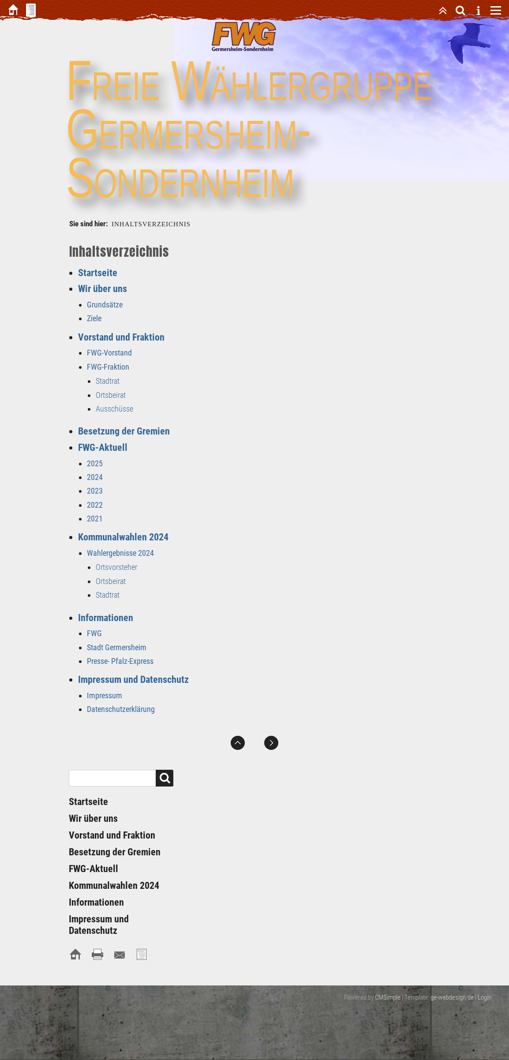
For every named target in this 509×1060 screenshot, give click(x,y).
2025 (95, 463)
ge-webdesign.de (452, 997)
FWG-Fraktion (108, 366)
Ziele (94, 318)
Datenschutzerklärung (121, 709)
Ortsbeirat (111, 395)
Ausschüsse (114, 408)
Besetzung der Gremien (124, 431)
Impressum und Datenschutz (133, 679)
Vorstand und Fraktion (121, 337)
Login (484, 997)
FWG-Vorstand (109, 352)
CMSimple (387, 997)
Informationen (105, 617)
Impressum (104, 695)
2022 (95, 504)
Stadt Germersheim (116, 647)
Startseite (97, 272)
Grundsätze (105, 304)
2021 (95, 518)
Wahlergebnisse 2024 (120, 553)
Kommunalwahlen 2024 (123, 537)
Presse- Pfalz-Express (120, 661)
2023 (95, 490)
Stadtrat (108, 381)
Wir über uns (102, 288)
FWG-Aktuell (102, 447)
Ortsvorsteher (116, 567)
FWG (94, 633)
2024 (95, 477)
